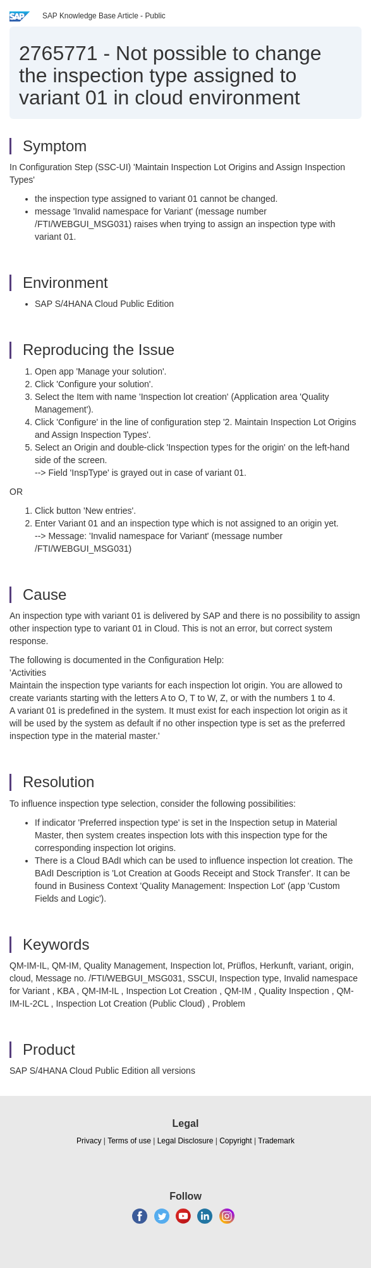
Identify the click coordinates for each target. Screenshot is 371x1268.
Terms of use (129, 1140)
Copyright (235, 1140)
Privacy (88, 1140)
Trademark (276, 1140)
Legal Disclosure (185, 1140)
